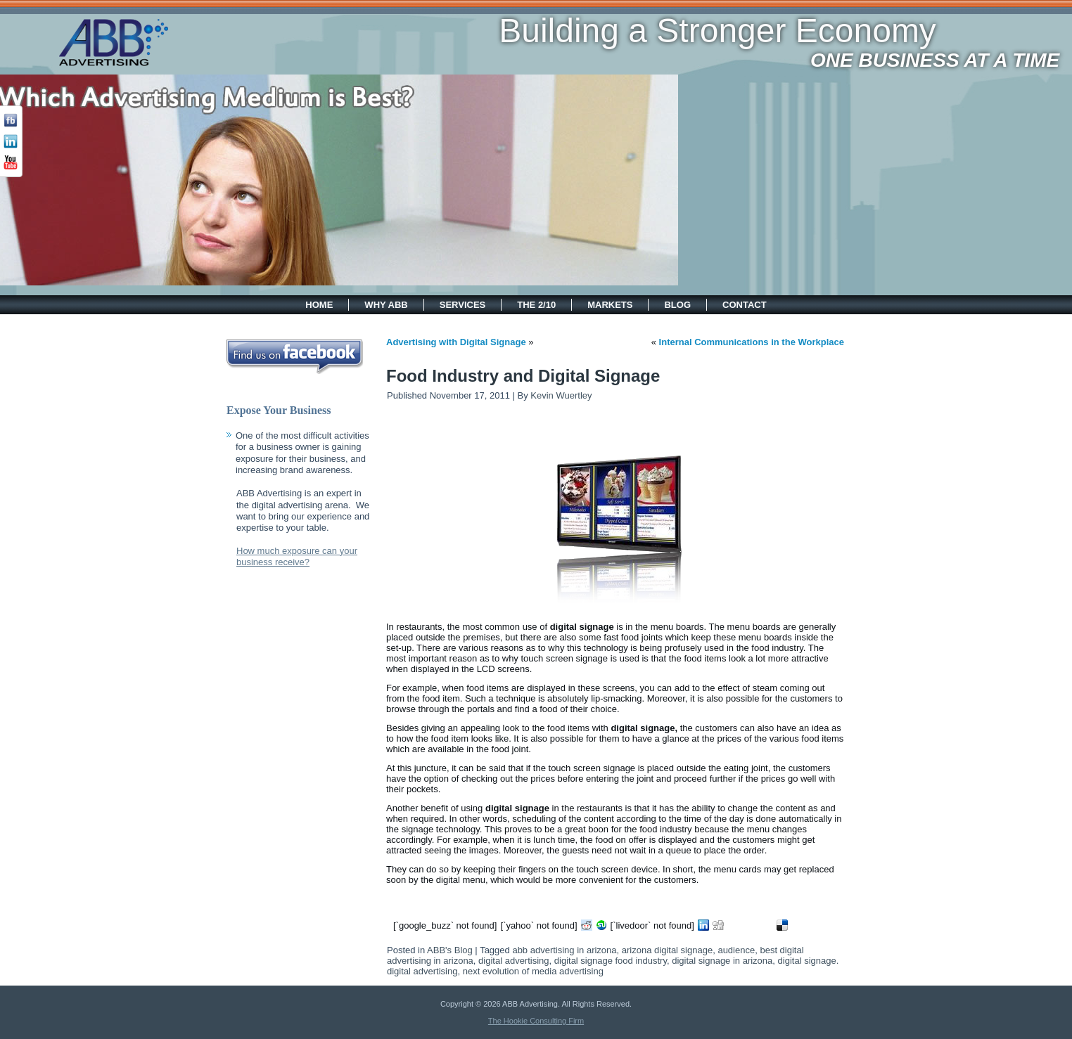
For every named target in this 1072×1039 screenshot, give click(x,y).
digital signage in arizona (722, 960)
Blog (677, 304)
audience (736, 950)
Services (463, 304)
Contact (744, 304)
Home (319, 304)
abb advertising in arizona (564, 950)
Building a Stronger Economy (592, 30)
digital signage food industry (610, 960)
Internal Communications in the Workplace (751, 342)
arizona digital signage (667, 950)
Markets (609, 304)
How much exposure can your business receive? (296, 556)
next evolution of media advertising (533, 971)
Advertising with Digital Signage (456, 342)
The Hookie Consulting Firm (536, 1021)
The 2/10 (536, 304)
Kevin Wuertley (561, 395)
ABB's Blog (450, 950)
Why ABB (385, 304)
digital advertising (513, 960)
